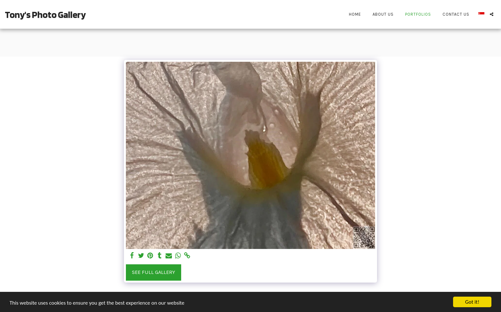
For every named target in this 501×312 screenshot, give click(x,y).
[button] (491, 14)
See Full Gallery (153, 272)
